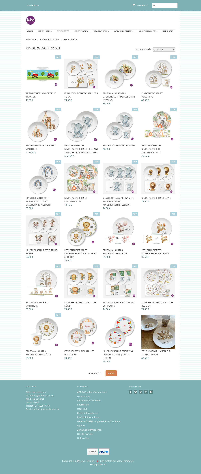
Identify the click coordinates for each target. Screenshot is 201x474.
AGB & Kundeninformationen (92, 392)
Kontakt (81, 425)
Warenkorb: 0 (140, 5)
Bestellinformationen (88, 413)
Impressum (83, 404)
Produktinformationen (88, 417)
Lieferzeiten (83, 438)
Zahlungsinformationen (89, 429)
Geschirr (45, 31)
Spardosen (101, 31)
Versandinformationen (89, 400)
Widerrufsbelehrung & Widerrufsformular (99, 421)
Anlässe (169, 31)
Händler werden (85, 433)
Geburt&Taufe (124, 31)
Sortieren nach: (143, 49)
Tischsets (63, 31)
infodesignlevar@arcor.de (46, 409)
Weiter (111, 373)
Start (29, 31)
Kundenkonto (33, 5)
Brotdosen (81, 31)
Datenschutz (83, 396)
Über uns (82, 408)
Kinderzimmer (148, 31)
